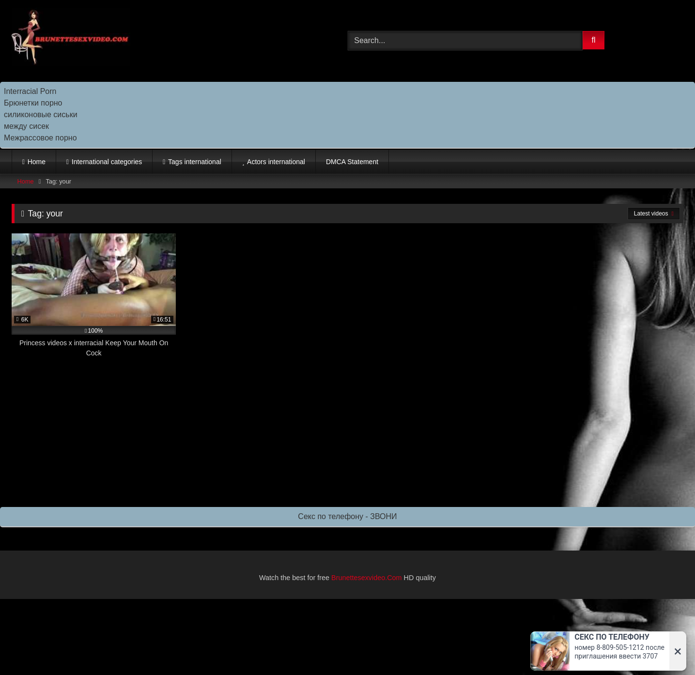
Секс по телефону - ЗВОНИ (347, 516)
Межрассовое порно (40, 138)
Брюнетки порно (33, 103)
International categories (107, 162)
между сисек (26, 126)
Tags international (194, 162)
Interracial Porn (30, 91)
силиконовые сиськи (40, 114)
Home (37, 162)
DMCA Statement (352, 162)
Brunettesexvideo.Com (366, 578)
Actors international (276, 162)
